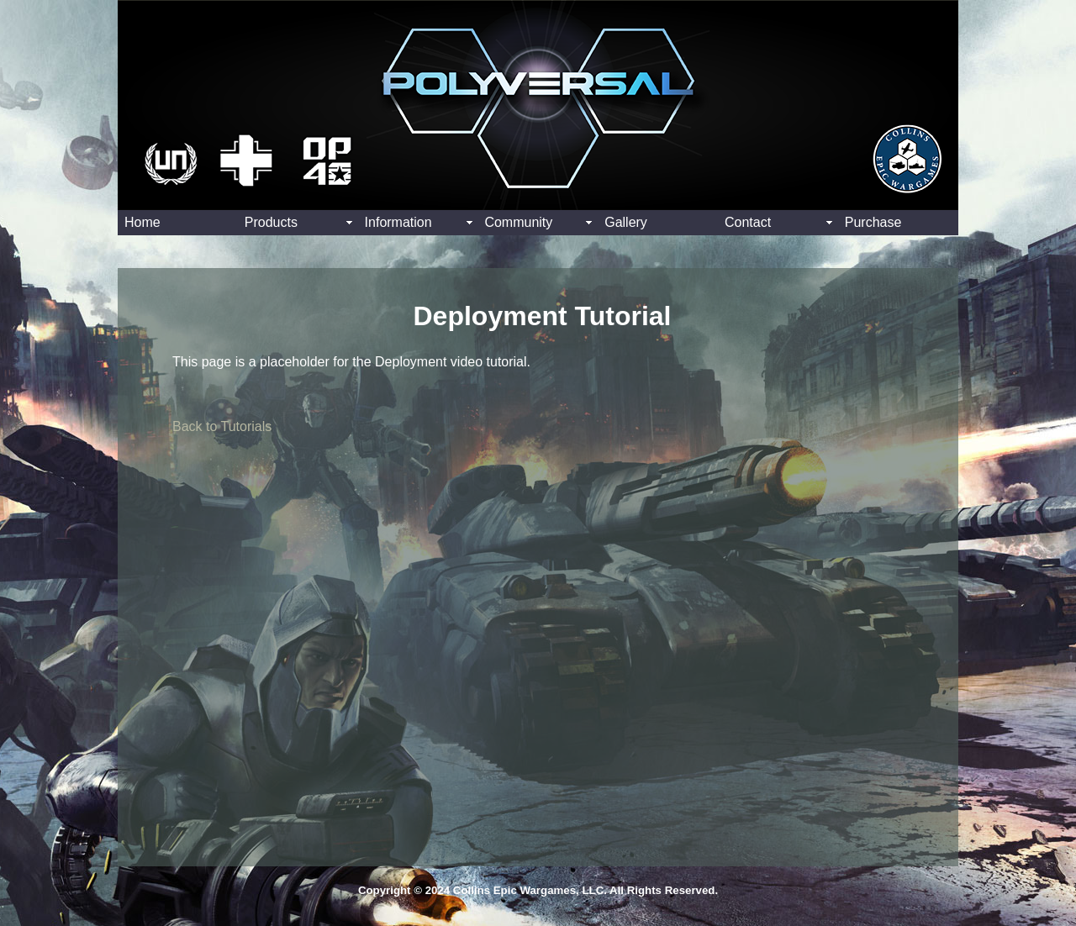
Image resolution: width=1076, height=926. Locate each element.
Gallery (625, 222)
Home (142, 222)
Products (271, 222)
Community (518, 222)
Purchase (873, 222)
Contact (748, 222)
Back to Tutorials (222, 426)
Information (398, 222)
